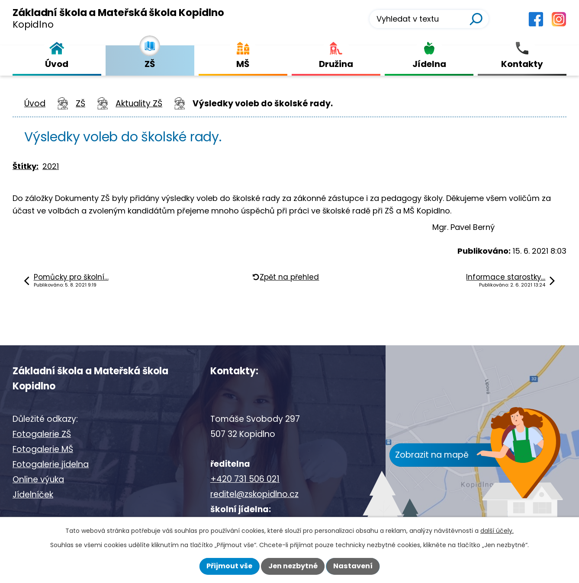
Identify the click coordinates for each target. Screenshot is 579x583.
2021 (50, 166)
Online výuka (38, 479)
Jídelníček (33, 494)
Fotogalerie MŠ (43, 449)
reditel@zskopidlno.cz (254, 494)
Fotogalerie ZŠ (42, 434)
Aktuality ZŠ (139, 103)
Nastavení (353, 566)
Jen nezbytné (293, 566)
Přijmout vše (229, 566)
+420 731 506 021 (245, 479)
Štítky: (26, 166)
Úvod (34, 103)
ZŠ (80, 103)
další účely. (497, 530)
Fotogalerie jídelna (51, 464)
